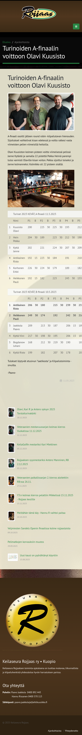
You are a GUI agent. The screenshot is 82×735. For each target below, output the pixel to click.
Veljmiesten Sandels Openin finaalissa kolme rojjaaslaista (39, 528)
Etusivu (7, 42)
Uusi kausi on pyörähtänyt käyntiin (39, 555)
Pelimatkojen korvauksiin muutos (26, 541)
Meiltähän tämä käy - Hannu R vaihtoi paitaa (41, 512)
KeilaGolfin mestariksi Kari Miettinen (37, 444)
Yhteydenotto (71, 730)
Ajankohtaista (54, 730)
